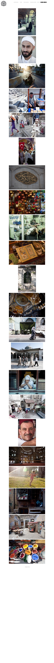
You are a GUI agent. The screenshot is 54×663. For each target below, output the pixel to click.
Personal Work (33, 2)
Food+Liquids (26, 2)
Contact (38, 2)
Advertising (16, 2)
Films (21, 2)
